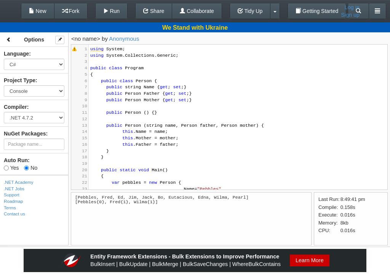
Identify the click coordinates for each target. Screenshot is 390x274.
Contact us (14, 213)
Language (16, 54)
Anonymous (124, 38)
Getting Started (317, 11)
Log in (352, 7)
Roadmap (13, 201)
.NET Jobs (14, 188)
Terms (10, 207)
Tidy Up (250, 11)
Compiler (15, 107)
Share (153, 11)
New (37, 11)
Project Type (19, 80)
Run (111, 11)
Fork (71, 11)
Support (11, 194)
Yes (11, 168)
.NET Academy (19, 182)
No (30, 168)
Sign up (350, 15)
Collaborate (197, 11)
